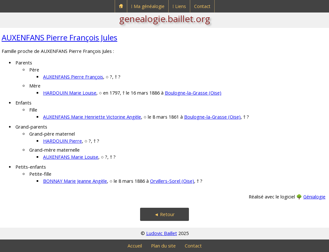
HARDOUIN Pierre (62, 141)
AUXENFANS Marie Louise (70, 157)
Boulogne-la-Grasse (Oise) (193, 93)
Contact (202, 6)
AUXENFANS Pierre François (73, 77)
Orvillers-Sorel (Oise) (172, 181)
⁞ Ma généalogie (147, 6)
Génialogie (314, 197)
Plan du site (163, 246)
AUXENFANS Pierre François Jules (59, 37)
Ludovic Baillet (161, 233)
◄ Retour (164, 214)
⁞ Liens (179, 6)
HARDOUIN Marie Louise (69, 93)
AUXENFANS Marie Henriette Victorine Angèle (92, 117)
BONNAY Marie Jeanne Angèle (75, 181)
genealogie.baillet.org (164, 19)
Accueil (135, 246)
